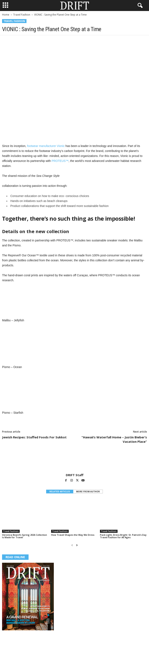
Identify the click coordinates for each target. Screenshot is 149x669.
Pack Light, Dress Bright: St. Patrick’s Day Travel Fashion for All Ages (123, 536)
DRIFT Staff (74, 475)
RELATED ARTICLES (59, 491)
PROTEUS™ (60, 161)
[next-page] (77, 545)
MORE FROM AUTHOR (88, 491)
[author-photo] (74, 461)
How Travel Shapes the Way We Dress (72, 534)
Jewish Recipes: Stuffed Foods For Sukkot (34, 437)
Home (5, 14)
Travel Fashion (21, 14)
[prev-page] (72, 545)
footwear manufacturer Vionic (46, 146)
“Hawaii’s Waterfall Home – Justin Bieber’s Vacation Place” (114, 439)
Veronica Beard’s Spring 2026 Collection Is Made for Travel (24, 536)
